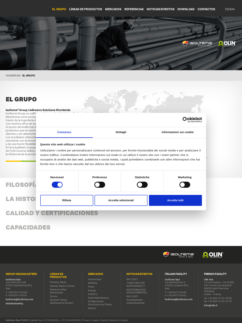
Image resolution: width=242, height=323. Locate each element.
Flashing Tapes (58, 282)
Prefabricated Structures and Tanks (100, 303)
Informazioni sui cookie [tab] (178, 132)
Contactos (206, 9)
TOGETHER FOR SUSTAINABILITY (135, 284)
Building (92, 282)
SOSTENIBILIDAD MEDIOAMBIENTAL (136, 291)
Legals (95, 320)
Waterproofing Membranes (58, 291)
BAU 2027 (132, 279)
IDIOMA (230, 9)
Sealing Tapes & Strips (62, 285)
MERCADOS (113, 9)
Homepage (13, 75)
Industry (92, 294)
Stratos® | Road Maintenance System (61, 301)
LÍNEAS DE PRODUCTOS (85, 9)
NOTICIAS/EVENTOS (161, 9)
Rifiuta (66, 200)
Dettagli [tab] (121, 132)
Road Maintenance (98, 297)
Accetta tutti (175, 200)
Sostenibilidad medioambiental (135, 301)
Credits (104, 320)
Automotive (94, 279)
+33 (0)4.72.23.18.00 (220, 298)
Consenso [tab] (64, 132)
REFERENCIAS (134, 9)
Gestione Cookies (118, 320)
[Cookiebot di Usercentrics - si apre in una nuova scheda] (185, 120)
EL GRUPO (59, 9)
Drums (53, 296)
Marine (92, 308)
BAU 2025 (132, 296)
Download (186, 9)
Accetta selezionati (121, 200)
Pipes (91, 286)
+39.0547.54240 (17, 292)
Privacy (86, 320)
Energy (92, 290)
